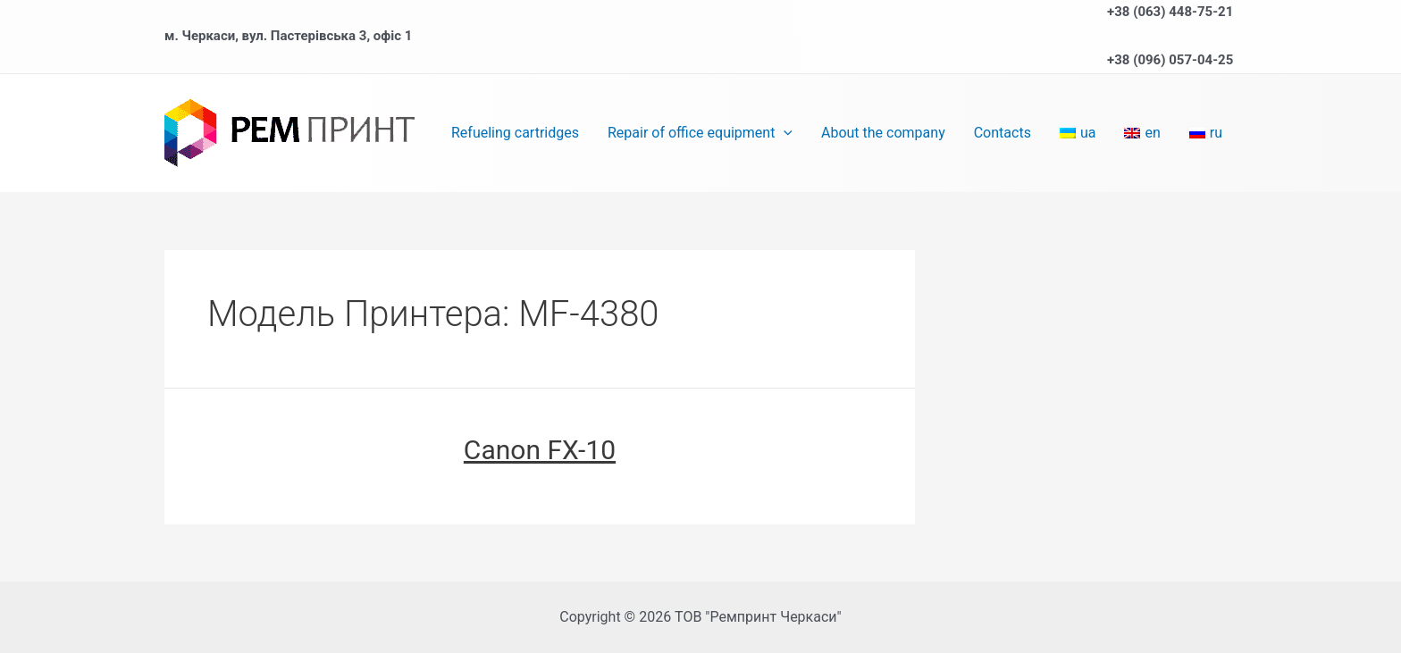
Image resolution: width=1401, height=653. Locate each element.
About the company (883, 132)
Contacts (1002, 132)
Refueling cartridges (515, 132)
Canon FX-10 (540, 449)
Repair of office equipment (700, 133)
